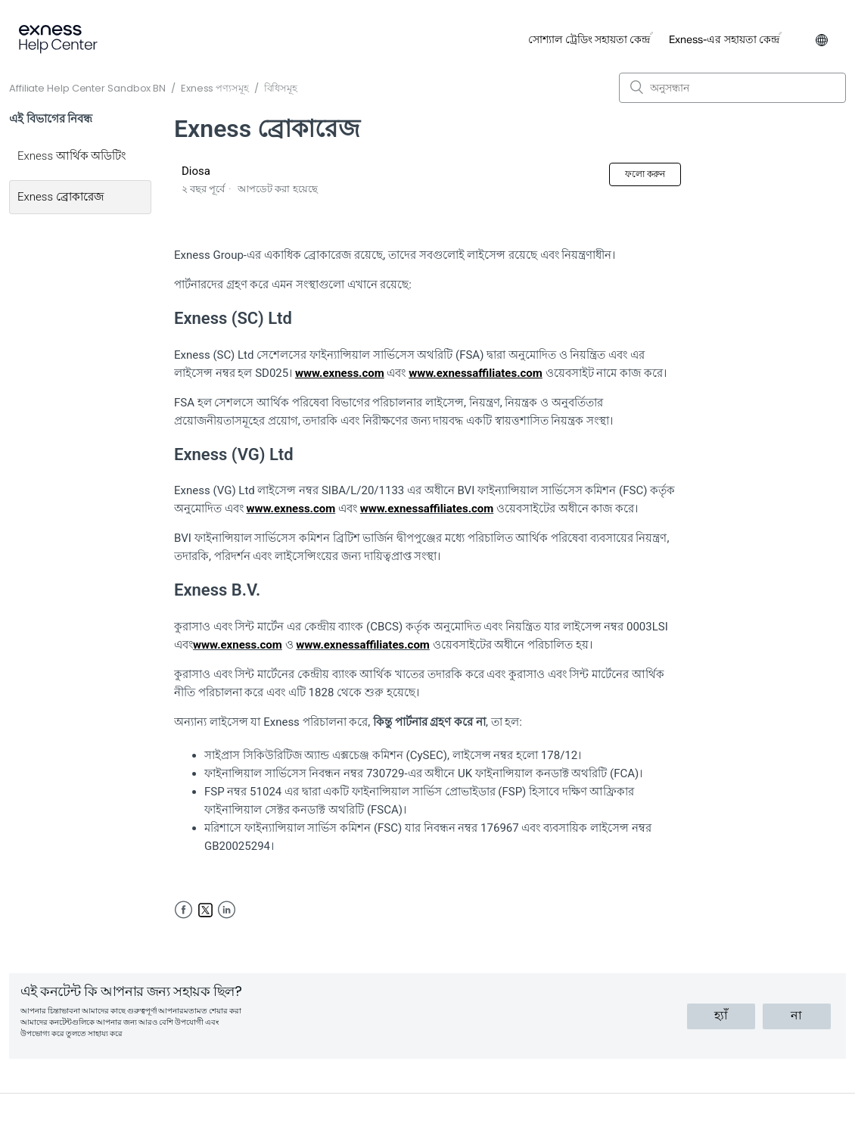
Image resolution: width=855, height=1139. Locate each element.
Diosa (196, 171)
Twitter (205, 910)
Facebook (183, 910)
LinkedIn (226, 910)
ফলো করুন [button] (645, 174)
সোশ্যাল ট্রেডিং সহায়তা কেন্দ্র (589, 40)
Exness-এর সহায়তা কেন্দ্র (724, 40)
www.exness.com (290, 508)
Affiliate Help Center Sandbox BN (87, 88)
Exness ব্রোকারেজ (60, 197)
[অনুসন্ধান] (732, 88)
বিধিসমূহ (281, 88)
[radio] (721, 1016)
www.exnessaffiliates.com (427, 508)
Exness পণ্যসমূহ (215, 88)
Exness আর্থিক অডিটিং (71, 156)
